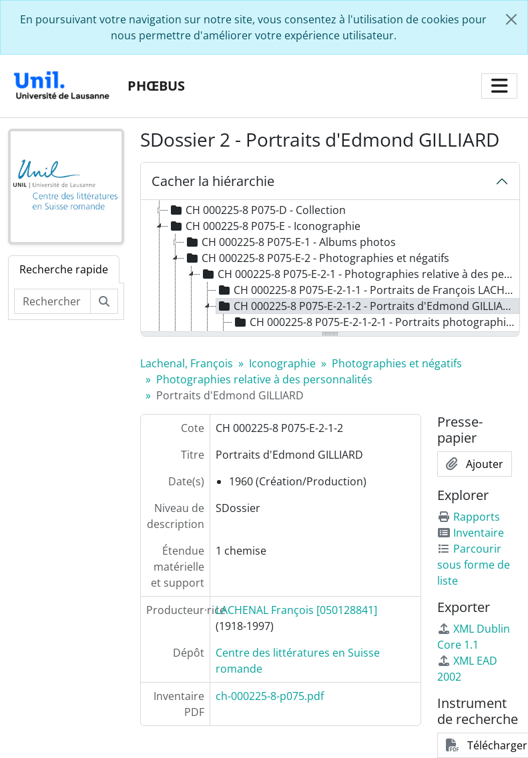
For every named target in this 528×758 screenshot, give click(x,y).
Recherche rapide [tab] (63, 269)
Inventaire (470, 532)
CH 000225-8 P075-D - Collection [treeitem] (257, 210)
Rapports (468, 516)
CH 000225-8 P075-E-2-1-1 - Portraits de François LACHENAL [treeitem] (367, 290)
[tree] (330, 266)
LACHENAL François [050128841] (296, 610)
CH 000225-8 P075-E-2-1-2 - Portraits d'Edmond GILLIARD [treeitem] (366, 306)
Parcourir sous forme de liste (473, 564)
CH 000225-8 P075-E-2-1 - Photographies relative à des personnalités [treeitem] (359, 274)
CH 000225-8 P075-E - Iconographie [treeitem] (264, 226)
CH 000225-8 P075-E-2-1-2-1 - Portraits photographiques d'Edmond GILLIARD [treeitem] (376, 322)
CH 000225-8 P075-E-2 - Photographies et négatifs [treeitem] (316, 258)
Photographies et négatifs (397, 363)
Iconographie (282, 363)
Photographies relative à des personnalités (264, 379)
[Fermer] (511, 19)
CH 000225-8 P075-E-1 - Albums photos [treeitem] (290, 242)
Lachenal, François (186, 363)
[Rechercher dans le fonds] (52, 301)
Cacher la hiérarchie (213, 181)
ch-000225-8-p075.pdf (270, 696)
